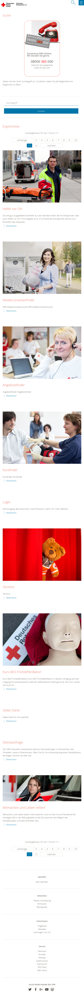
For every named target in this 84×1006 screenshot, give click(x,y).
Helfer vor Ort (12, 209)
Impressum (42, 964)
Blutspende (42, 907)
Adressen (42, 951)
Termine (8, 587)
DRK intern (42, 970)
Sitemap (42, 957)
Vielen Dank (11, 710)
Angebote (42, 926)
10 (75, 140)
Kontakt (42, 954)
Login (6, 502)
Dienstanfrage (13, 742)
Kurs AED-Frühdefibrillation (22, 672)
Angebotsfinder (14, 385)
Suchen (41, 111)
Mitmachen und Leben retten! (24, 808)
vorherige (22, 140)
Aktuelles (42, 929)
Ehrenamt (42, 903)
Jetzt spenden (42, 881)
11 (29, 145)
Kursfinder (10, 470)
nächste (51, 145)
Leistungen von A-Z (42, 932)
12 (36, 145)
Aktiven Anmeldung (42, 900)
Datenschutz (42, 960)
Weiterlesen (11, 225)
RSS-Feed (42, 967)
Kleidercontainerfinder (19, 300)
